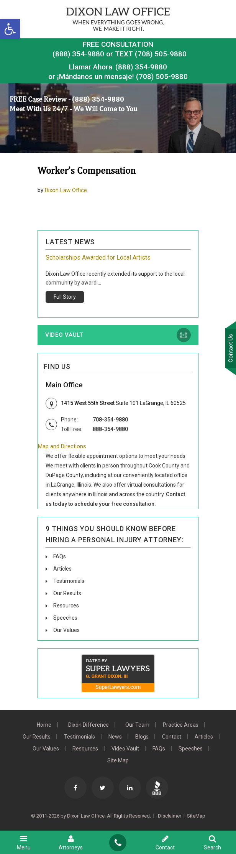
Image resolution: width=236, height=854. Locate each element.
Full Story (65, 297)
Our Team (137, 724)
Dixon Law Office (66, 190)
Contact (171, 736)
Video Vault (64, 334)
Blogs (142, 736)
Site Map (118, 760)
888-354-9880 (110, 429)
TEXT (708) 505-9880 (151, 53)
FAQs (59, 556)
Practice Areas (180, 724)
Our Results (67, 593)
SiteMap (196, 816)
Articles (62, 569)
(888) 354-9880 (78, 53)
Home (44, 724)
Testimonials (68, 581)
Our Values (66, 630)
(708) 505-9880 (162, 76)
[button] (10, 29)
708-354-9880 (110, 419)
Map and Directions (62, 446)
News (115, 736)
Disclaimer (169, 816)
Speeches (65, 618)
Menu (23, 842)
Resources (66, 605)
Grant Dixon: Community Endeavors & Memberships (114, 257)
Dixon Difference (88, 724)
